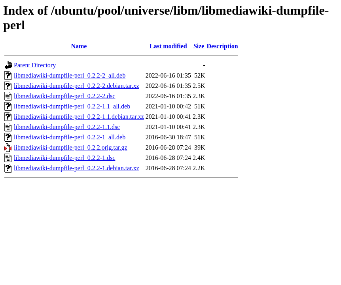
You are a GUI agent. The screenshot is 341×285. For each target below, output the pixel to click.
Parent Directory (35, 65)
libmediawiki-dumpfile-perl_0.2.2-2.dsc (64, 96)
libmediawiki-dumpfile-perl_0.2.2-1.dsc (64, 157)
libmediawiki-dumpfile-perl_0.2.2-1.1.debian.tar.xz (79, 116)
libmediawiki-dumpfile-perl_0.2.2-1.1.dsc (67, 127)
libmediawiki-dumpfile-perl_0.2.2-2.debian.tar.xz (76, 85)
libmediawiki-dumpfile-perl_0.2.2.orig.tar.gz (70, 147)
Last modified (168, 46)
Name (79, 46)
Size (199, 46)
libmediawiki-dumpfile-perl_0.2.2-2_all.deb (69, 75)
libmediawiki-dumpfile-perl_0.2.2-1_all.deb (69, 137)
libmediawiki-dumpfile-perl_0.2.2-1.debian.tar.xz (76, 168)
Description (222, 46)
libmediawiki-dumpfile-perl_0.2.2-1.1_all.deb (72, 106)
